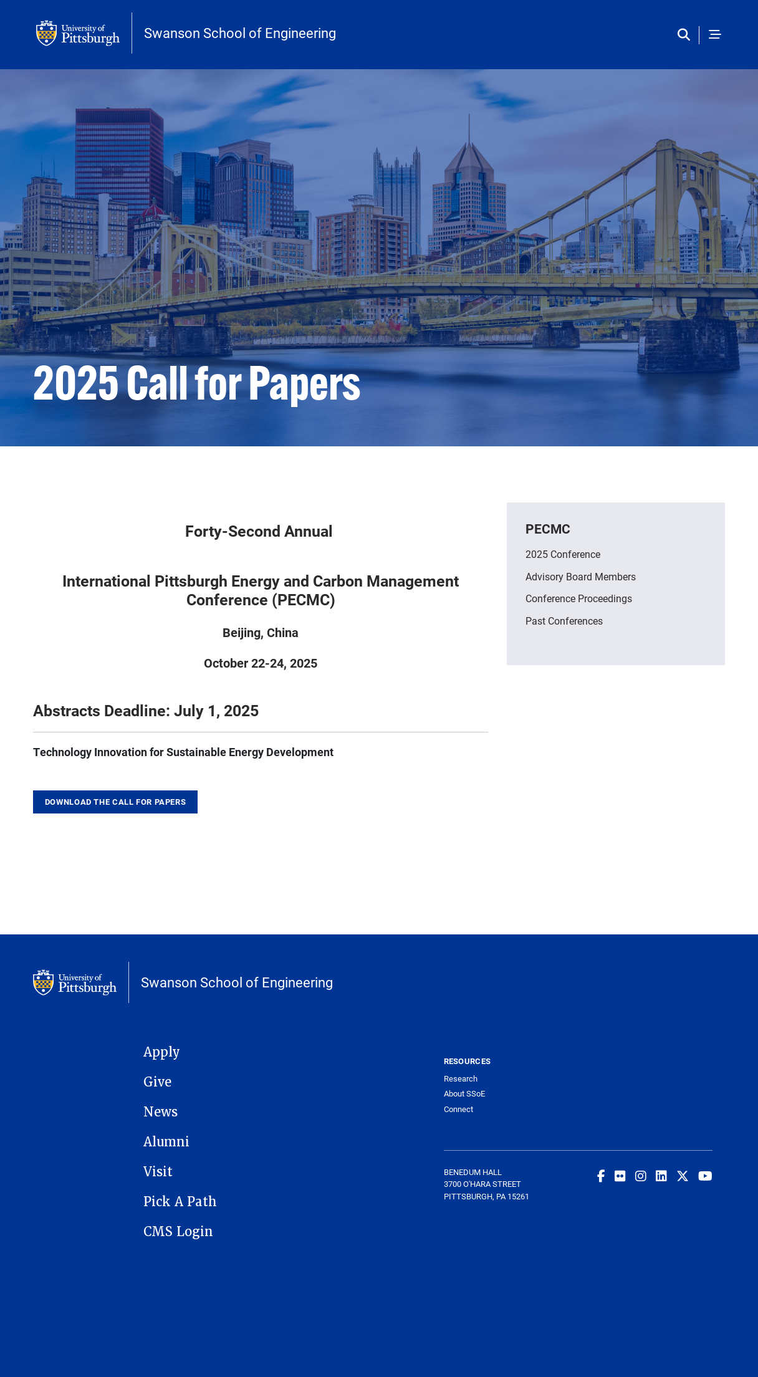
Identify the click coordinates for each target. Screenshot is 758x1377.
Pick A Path (180, 1202)
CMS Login (178, 1232)
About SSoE (464, 1093)
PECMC (547, 528)
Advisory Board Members (580, 576)
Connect (458, 1109)
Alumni (166, 1142)
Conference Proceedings (578, 598)
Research (460, 1078)
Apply (161, 1052)
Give (157, 1082)
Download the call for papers (115, 802)
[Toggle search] (686, 35)
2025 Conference (562, 553)
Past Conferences (564, 620)
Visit (158, 1172)
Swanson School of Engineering (240, 33)
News (160, 1112)
